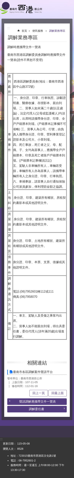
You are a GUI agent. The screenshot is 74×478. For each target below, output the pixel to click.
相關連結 (37, 362)
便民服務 (38, 30)
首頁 (24, 30)
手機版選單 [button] (6, 6)
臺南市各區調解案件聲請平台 (33, 372)
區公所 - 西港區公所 (21, 9)
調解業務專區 (57, 30)
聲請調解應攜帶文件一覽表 (37, 401)
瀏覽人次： (9, 448)
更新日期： (9, 443)
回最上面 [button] (57, 393)
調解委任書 (36, 409)
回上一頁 (39, 393)
